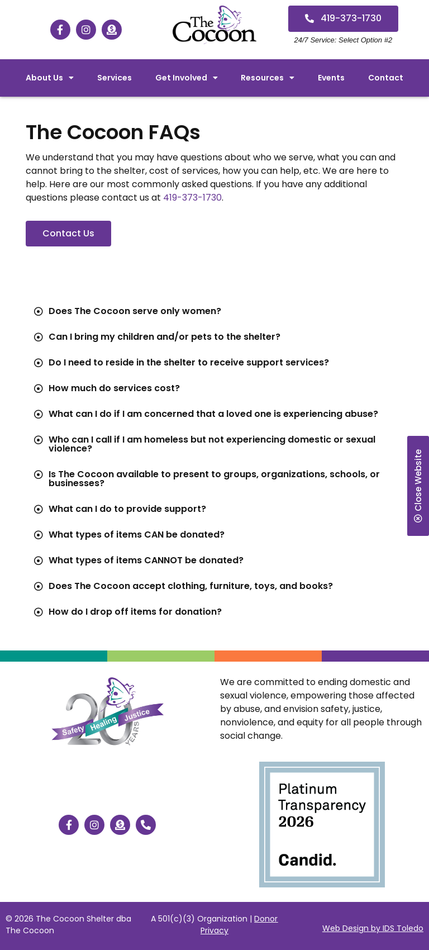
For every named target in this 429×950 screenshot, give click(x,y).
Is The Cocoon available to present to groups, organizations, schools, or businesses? (214, 479)
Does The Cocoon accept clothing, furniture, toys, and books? (191, 586)
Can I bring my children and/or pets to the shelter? (164, 336)
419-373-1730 (192, 197)
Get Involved (186, 77)
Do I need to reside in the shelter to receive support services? (189, 362)
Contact (385, 77)
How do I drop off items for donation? (135, 611)
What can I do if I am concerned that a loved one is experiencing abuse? (213, 413)
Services (114, 77)
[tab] (214, 311)
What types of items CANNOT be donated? (146, 560)
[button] (343, 19)
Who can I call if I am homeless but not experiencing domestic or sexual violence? (212, 444)
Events (331, 77)
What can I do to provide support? (127, 508)
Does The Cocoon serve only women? (135, 311)
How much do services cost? (114, 388)
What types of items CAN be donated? (137, 534)
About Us (50, 77)
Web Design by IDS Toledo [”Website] (372, 928)
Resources (267, 77)
